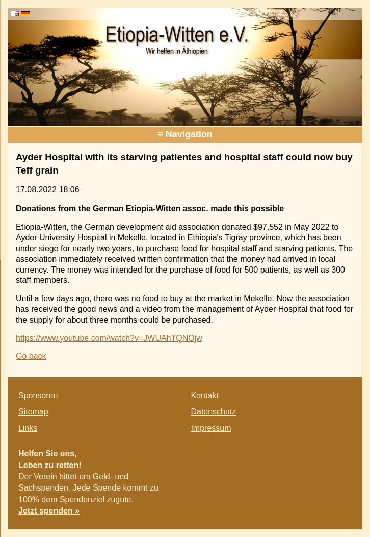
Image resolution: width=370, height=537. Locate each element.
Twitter (321, 458)
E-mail (341, 458)
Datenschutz (213, 411)
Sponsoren (38, 395)
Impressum (211, 428)
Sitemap (33, 411)
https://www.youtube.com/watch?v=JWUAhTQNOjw (109, 338)
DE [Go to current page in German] (25, 13)
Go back (31, 356)
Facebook (301, 458)
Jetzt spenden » (49, 510)
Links (27, 428)
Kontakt (204, 395)
